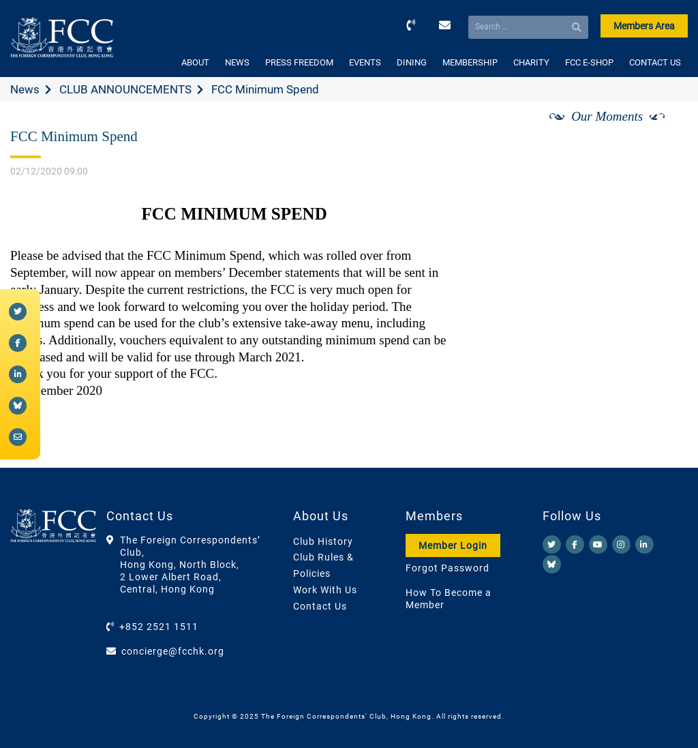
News (25, 89)
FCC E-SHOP (589, 62)
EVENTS (365, 62)
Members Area (644, 25)
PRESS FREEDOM (299, 62)
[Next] (663, 132)
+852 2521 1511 (158, 626)
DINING (412, 62)
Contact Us (320, 606)
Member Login (453, 545)
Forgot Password (447, 568)
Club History (323, 541)
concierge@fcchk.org (172, 651)
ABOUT (195, 62)
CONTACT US (655, 62)
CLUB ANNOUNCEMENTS (125, 89)
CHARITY (531, 62)
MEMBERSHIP (470, 62)
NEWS (237, 62)
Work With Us (325, 589)
